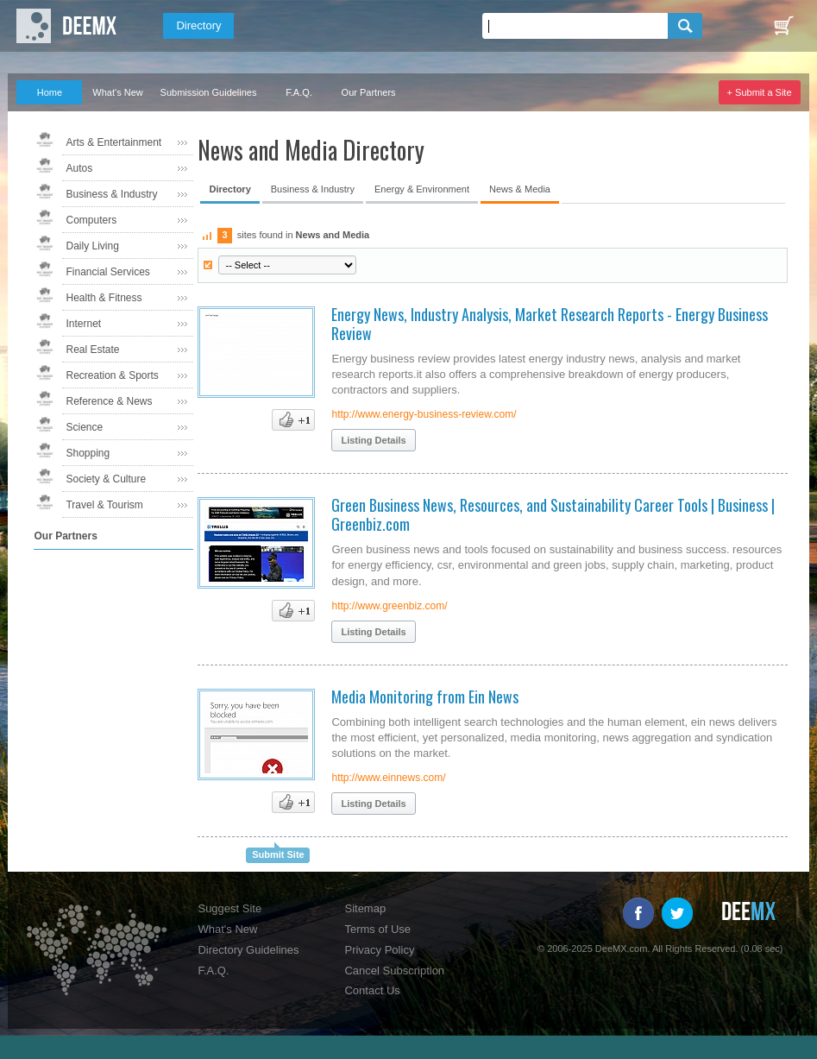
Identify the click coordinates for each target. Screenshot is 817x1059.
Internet (83, 324)
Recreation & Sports (112, 375)
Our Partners (369, 92)
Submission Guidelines (208, 92)
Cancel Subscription (394, 970)
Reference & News (109, 401)
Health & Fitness (103, 298)
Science (84, 427)
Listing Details (373, 440)
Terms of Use (377, 929)
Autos (79, 168)
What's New (117, 92)
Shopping (88, 453)
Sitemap (365, 908)
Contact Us (371, 990)
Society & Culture (106, 479)
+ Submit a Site (759, 92)
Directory (198, 25)
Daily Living (92, 246)
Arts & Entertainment (113, 142)
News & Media (519, 189)
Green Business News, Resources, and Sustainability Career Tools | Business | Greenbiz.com (553, 514)
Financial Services (107, 272)
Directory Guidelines (248, 949)
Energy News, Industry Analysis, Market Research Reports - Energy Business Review (549, 323)
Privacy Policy (379, 949)
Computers (91, 220)
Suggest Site (229, 908)
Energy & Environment (421, 189)
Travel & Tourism (104, 505)
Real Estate (92, 350)
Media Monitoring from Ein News (424, 696)
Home (49, 92)
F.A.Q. (299, 92)
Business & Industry (111, 194)
